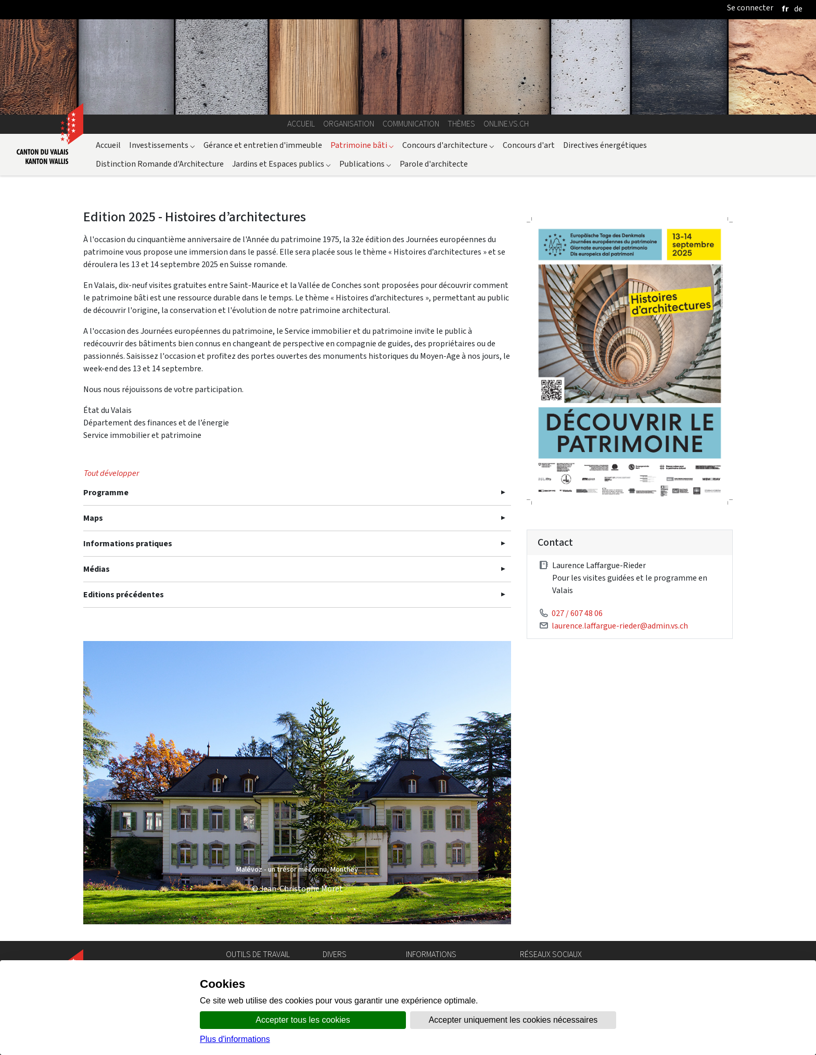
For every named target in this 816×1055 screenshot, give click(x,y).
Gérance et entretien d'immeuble (262, 145)
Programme (106, 492)
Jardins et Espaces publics (281, 163)
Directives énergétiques (605, 145)
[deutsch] (798, 8)
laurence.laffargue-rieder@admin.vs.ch (620, 625)
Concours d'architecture (448, 145)
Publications (365, 163)
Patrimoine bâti (362, 145)
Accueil (301, 123)
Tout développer (111, 473)
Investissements (162, 145)
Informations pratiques (127, 543)
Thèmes (461, 123)
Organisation (348, 123)
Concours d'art (529, 145)
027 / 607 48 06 (577, 613)
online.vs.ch (506, 123)
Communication (410, 123)
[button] (115, 782)
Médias (96, 568)
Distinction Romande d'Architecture (160, 163)
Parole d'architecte (434, 163)
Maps (93, 517)
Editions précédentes (123, 594)
